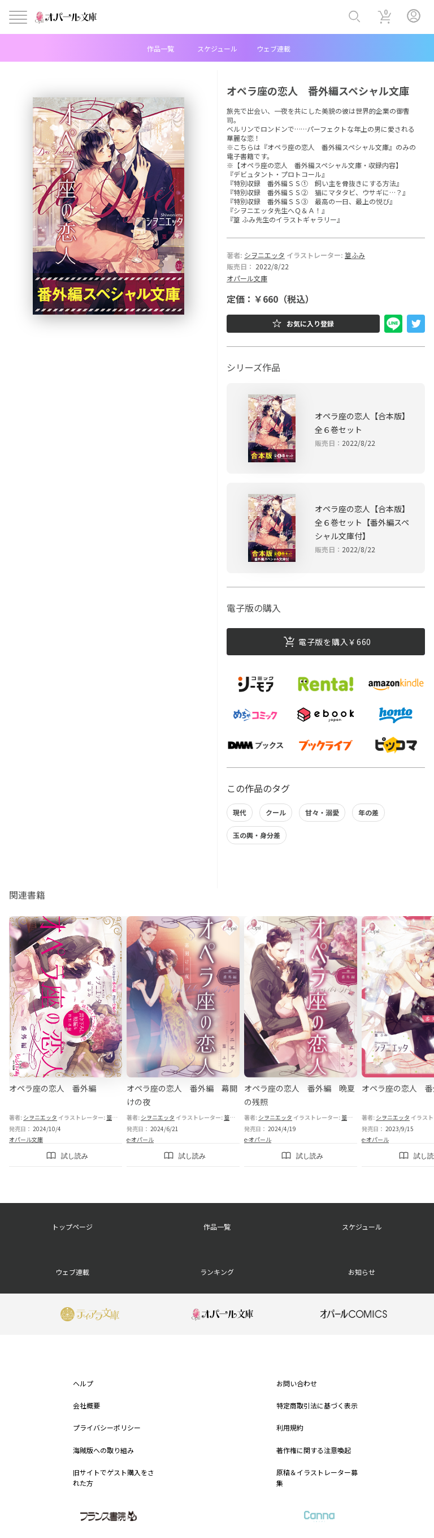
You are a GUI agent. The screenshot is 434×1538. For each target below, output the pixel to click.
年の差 (368, 812)
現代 (239, 812)
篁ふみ (355, 255)
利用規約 (289, 1427)
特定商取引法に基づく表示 (317, 1405)
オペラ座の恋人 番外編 (52, 1088)
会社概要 (86, 1405)
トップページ (72, 1226)
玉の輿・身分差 (256, 835)
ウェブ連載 (273, 48)
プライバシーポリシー (107, 1427)
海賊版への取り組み (103, 1450)
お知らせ (361, 1272)
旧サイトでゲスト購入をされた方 (113, 1477)
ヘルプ (83, 1383)
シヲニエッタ (264, 255)
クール (276, 812)
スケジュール (217, 48)
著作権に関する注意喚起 (313, 1450)
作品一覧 (160, 48)
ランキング (217, 1272)
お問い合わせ (296, 1383)
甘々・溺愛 (322, 812)
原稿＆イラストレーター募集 (317, 1477)
